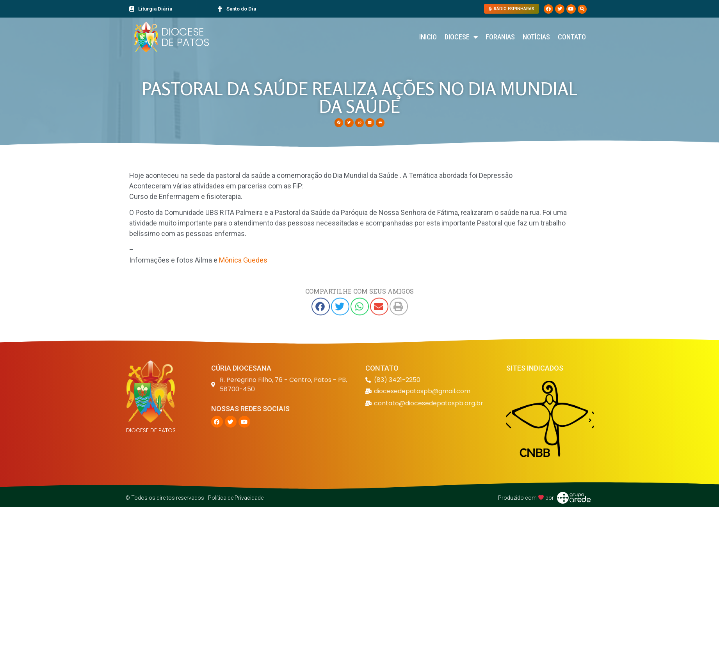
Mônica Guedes (243, 260)
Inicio (428, 37)
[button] (582, 9)
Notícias (536, 37)
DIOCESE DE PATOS (185, 37)
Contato (572, 37)
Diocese (461, 37)
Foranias (500, 37)
